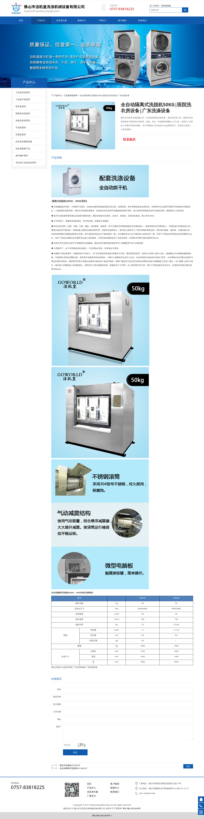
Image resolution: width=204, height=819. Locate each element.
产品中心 (41, 20)
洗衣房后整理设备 (23, 141)
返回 (188, 766)
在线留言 (56, 678)
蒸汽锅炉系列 (21, 155)
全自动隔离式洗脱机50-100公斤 (73, 768)
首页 (21, 20)
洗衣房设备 (166, 5)
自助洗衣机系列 (22, 120)
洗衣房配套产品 (22, 148)
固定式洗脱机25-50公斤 (70, 765)
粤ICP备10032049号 (132, 808)
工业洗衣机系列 (22, 92)
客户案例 (122, 20)
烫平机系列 (20, 106)
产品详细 (56, 157)
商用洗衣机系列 (22, 113)
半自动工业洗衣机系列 (25, 162)
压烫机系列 (20, 134)
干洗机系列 (20, 127)
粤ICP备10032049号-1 (102, 815)
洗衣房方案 (61, 20)
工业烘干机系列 (22, 99)
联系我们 (142, 20)
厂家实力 (102, 20)
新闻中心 (82, 20)
